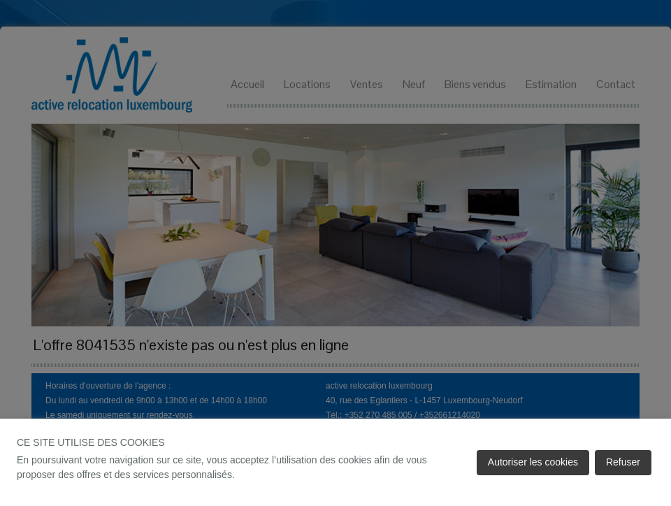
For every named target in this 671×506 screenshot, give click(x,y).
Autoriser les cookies (533, 462)
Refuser (623, 462)
